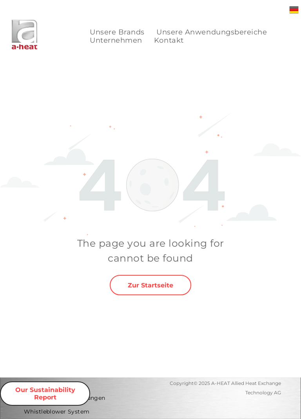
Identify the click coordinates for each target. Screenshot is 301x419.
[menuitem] (117, 32)
